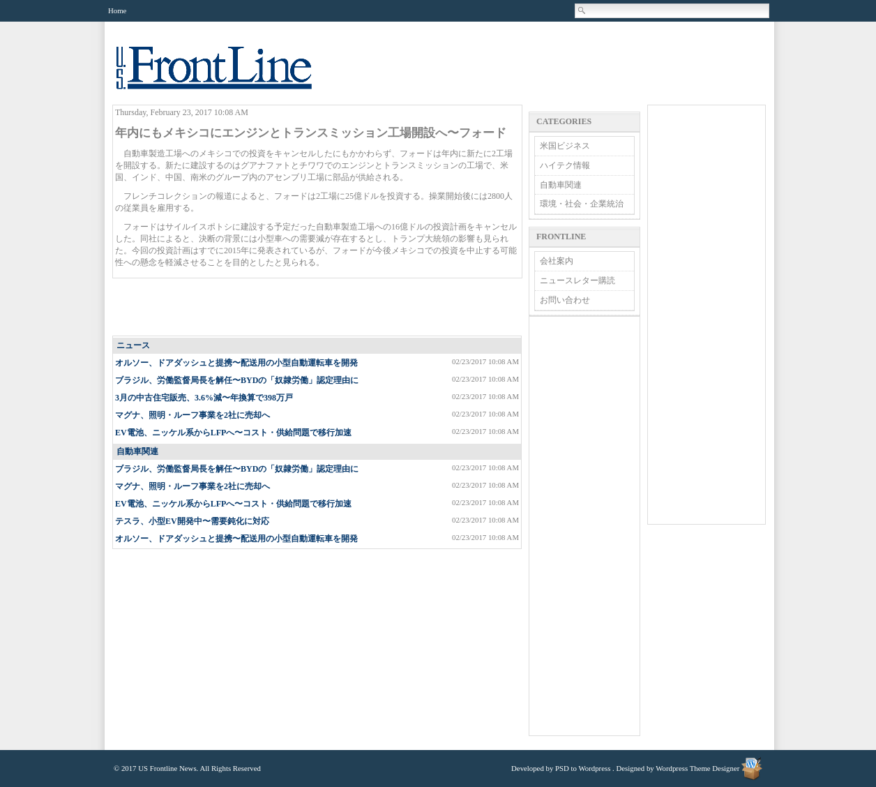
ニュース (133, 345)
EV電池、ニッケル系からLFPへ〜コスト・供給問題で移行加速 (233, 432)
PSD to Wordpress (582, 768)
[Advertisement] (318, 308)
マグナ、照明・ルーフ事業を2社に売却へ (192, 415)
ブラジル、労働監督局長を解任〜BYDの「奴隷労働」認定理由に (236, 380)
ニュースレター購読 (577, 280)
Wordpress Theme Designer (697, 768)
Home (117, 10)
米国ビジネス (565, 146)
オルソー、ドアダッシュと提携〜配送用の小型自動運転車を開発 (236, 363)
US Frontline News (228, 76)
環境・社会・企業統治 (582, 204)
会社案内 (556, 261)
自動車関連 (137, 451)
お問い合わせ (565, 300)
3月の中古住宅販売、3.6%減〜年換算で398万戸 (204, 398)
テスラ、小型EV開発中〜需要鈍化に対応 (192, 521)
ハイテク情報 (565, 165)
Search (582, 10)
